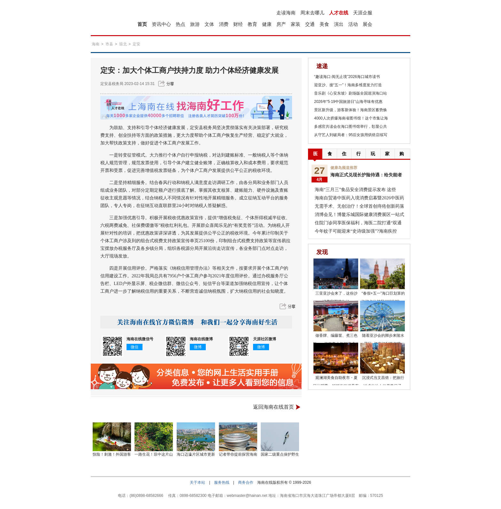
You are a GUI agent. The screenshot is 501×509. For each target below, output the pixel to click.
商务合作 (245, 482)
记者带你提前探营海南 (238, 454)
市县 (109, 44)
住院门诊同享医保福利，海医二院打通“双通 (358, 222)
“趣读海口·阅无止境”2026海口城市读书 (347, 76)
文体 (209, 24)
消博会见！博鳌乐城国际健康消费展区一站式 (359, 214)
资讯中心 (161, 24)
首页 (142, 24)
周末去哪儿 (312, 12)
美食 (324, 24)
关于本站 (197, 482)
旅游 (195, 24)
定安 (136, 44)
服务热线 (221, 482)
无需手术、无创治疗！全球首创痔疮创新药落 (359, 206)
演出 (338, 24)
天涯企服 (362, 12)
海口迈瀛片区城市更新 (196, 454)
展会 (367, 24)
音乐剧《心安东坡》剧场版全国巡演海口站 (350, 93)
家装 (295, 24)
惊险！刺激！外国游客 (112, 454)
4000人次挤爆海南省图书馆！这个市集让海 (351, 118)
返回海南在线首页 (273, 407)
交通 (310, 24)
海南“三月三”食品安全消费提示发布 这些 (355, 189)
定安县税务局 (111, 83)
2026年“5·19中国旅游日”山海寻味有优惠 (348, 101)
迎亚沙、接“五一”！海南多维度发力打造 (348, 85)
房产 (281, 24)
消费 (223, 24)
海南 (95, 44)
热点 (180, 24)
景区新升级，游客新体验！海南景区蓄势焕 (350, 110)
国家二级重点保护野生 (280, 454)
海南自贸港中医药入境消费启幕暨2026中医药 (359, 198)
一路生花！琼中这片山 (154, 454)
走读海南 (286, 12)
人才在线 (338, 12)
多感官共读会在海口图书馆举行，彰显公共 (350, 126)
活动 (353, 24)
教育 (252, 24)
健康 (267, 24)
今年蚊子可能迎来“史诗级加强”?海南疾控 (356, 231)
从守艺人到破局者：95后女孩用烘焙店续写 (350, 135)
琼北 (123, 44)
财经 (238, 24)
